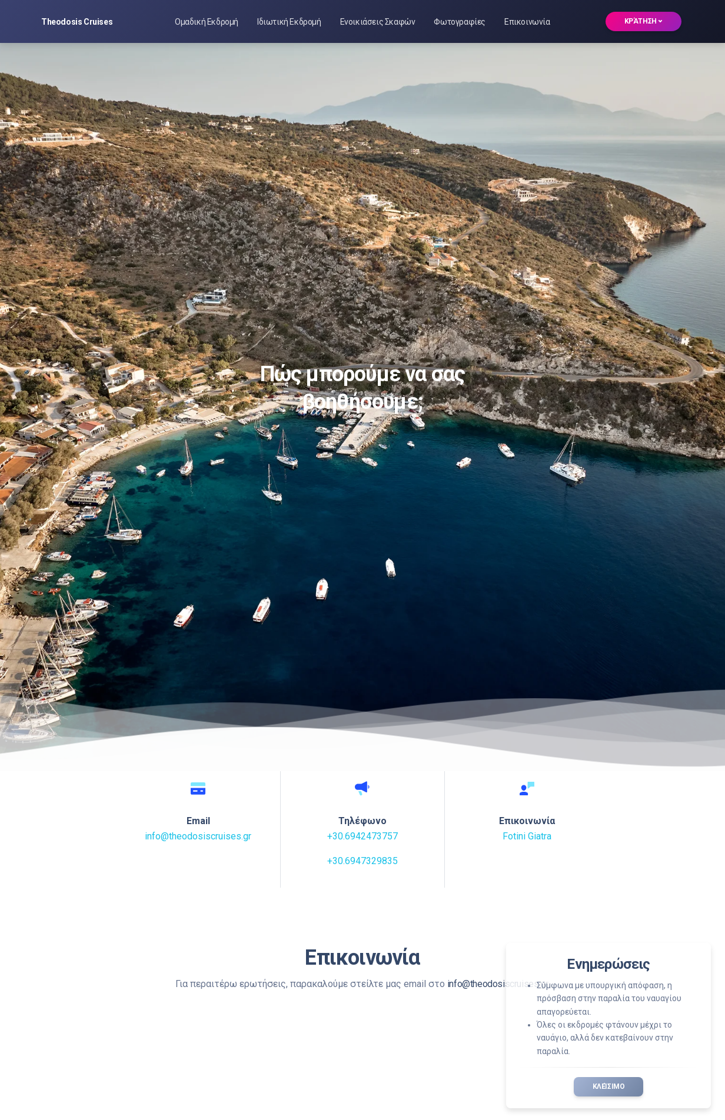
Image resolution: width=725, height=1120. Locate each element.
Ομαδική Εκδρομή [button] (206, 21)
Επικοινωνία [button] (527, 21)
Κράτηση (643, 21)
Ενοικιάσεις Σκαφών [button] (377, 21)
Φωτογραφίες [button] (459, 21)
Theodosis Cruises (76, 21)
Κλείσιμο (609, 1086)
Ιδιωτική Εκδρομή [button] (289, 21)
